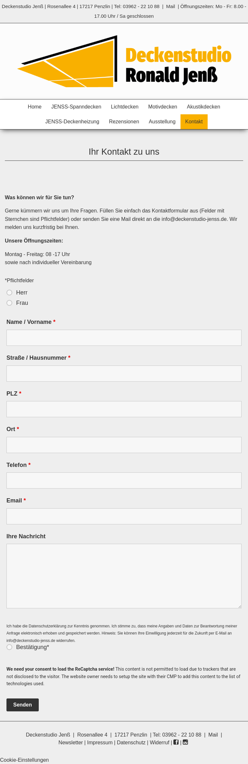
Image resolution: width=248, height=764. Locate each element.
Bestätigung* (32, 647)
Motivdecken (162, 106)
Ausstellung (162, 121)
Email (16, 500)
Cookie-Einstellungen (24, 760)
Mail (170, 6)
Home (35, 106)
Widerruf (159, 742)
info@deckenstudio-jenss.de (194, 219)
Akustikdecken (203, 106)
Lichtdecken (125, 106)
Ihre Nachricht (26, 536)
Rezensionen (124, 121)
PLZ (13, 393)
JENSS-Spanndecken (76, 106)
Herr (21, 292)
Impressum (100, 742)
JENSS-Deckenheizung (72, 121)
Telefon (18, 465)
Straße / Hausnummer (38, 358)
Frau (22, 303)
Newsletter (70, 742)
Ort (12, 429)
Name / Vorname (31, 322)
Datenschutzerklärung (48, 626)
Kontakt (194, 121)
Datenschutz (131, 742)
